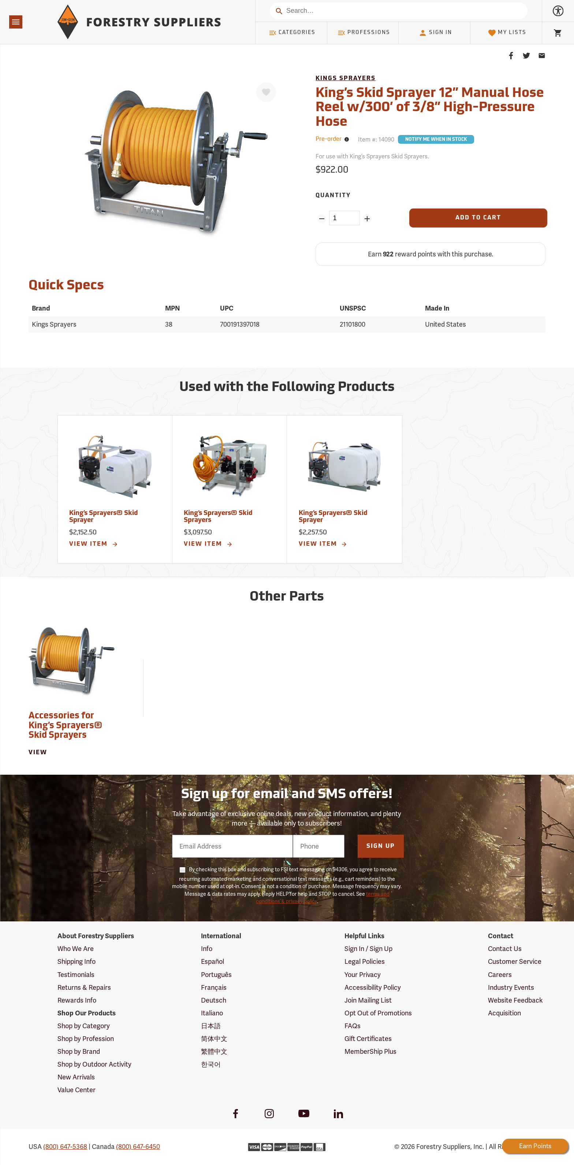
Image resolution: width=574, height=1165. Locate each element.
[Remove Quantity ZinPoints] (322, 218)
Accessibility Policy (372, 987)
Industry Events (511, 987)
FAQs (352, 1026)
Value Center (76, 1090)
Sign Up (380, 846)
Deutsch (213, 1000)
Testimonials (75, 974)
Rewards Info (76, 1000)
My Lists (507, 33)
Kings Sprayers (346, 79)
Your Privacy (362, 974)
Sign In (435, 33)
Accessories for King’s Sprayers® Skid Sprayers (65, 726)
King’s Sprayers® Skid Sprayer (103, 517)
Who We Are (75, 948)
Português (216, 974)
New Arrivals (76, 1077)
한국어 (211, 1064)
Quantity (333, 196)
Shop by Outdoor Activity (94, 1064)
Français (214, 987)
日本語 (211, 1026)
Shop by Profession (85, 1038)
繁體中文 (214, 1051)
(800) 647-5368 (65, 1146)
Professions (364, 33)
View (38, 753)
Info (206, 948)
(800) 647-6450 (138, 1146)
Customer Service (514, 961)
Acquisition (504, 1013)
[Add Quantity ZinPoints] (367, 218)
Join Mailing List (368, 1000)
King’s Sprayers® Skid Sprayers (218, 517)
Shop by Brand (78, 1051)
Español (212, 961)
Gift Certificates (368, 1038)
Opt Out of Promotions (378, 1013)
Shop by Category (83, 1026)
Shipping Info (76, 961)
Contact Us (505, 948)
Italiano (212, 1013)
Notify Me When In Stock (436, 140)
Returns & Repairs (84, 987)
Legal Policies (364, 961)
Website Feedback (515, 1000)
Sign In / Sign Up (368, 948)
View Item (93, 544)
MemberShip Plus (370, 1051)
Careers (500, 974)
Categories (292, 33)
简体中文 (214, 1038)
